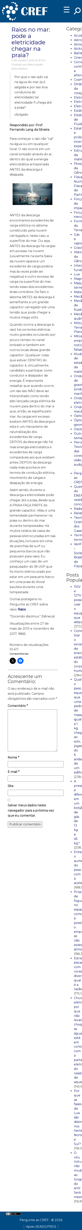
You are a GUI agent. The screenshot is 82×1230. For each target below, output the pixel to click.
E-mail (13, 772)
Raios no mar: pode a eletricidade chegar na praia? (31, 42)
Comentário (18, 706)
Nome (13, 757)
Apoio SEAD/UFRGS (41, 1226)
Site (10, 786)
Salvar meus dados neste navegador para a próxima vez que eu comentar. (31, 810)
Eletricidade (35, 64)
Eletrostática (19, 68)
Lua (77, 274)
